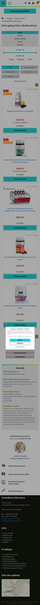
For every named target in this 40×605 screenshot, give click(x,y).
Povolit (20, 340)
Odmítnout (20, 343)
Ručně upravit (20, 346)
